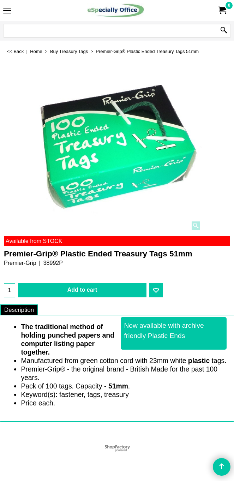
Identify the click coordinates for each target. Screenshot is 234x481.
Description (19, 310)
